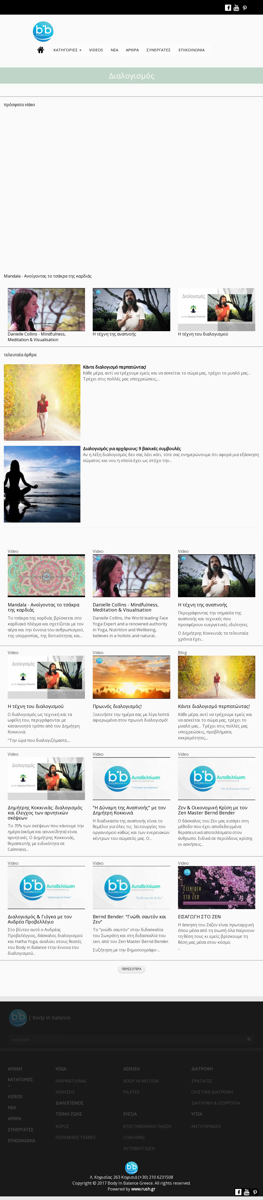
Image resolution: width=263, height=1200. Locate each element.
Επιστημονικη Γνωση (147, 1126)
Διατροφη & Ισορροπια (215, 1103)
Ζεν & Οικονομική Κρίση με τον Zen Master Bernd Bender (212, 810)
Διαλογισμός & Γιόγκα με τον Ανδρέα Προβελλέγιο (40, 919)
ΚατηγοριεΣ (67, 49)
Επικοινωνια (191, 49)
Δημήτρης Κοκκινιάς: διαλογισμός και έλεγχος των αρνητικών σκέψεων (45, 812)
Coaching (134, 1137)
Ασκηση (131, 1069)
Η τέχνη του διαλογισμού (203, 334)
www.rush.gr (143, 1189)
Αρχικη (40, 49)
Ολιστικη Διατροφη (212, 1092)
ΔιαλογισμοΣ (69, 1103)
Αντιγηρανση (206, 1126)
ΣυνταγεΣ (201, 1081)
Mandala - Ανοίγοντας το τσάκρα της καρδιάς (48, 276)
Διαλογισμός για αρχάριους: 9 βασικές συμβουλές (132, 448)
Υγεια (196, 1114)
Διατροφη (202, 1069)
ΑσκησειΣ (65, 1092)
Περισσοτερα (131, 969)
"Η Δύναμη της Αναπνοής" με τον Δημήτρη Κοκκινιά (129, 810)
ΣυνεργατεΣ (158, 49)
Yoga (60, 1069)
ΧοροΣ (62, 1126)
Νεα (114, 49)
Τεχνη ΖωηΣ (68, 1114)
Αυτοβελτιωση (139, 1148)
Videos (96, 49)
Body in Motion (141, 1081)
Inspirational (71, 1081)
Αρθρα (132, 49)
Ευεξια (130, 1114)
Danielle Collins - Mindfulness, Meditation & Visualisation (37, 337)
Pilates (131, 1092)
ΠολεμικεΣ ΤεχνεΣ (75, 1137)
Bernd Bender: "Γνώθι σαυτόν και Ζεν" (129, 919)
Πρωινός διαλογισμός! (117, 706)
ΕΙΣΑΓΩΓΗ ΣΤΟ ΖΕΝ (199, 916)
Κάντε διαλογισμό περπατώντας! (114, 367)
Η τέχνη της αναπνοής (114, 334)
